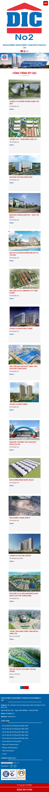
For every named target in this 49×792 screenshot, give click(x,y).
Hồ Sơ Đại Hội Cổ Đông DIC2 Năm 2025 (14, 729)
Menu (45, 3)
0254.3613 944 (24, 789)
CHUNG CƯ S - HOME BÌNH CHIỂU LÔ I (23, 139)
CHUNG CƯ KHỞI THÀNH (18, 404)
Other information (7, 751)
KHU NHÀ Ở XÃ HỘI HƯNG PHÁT (21, 177)
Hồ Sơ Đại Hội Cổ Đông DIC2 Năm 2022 (14, 738)
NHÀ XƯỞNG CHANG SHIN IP (20, 518)
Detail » (12, 109)
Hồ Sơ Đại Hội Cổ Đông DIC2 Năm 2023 (14, 732)
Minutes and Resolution (9, 748)
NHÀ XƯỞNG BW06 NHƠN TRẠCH (22, 480)
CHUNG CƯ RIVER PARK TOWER (21, 329)
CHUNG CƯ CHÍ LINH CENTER (20, 556)
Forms (4, 754)
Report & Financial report (10, 744)
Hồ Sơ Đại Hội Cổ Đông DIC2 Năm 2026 (14, 726)
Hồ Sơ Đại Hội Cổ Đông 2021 (11, 741)
